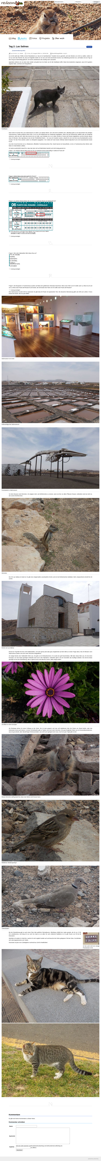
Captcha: (12, 1146)
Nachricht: (12, 1136)
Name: (11, 1126)
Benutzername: (59, 1)
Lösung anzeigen (15, 159)
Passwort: (78, 1)
